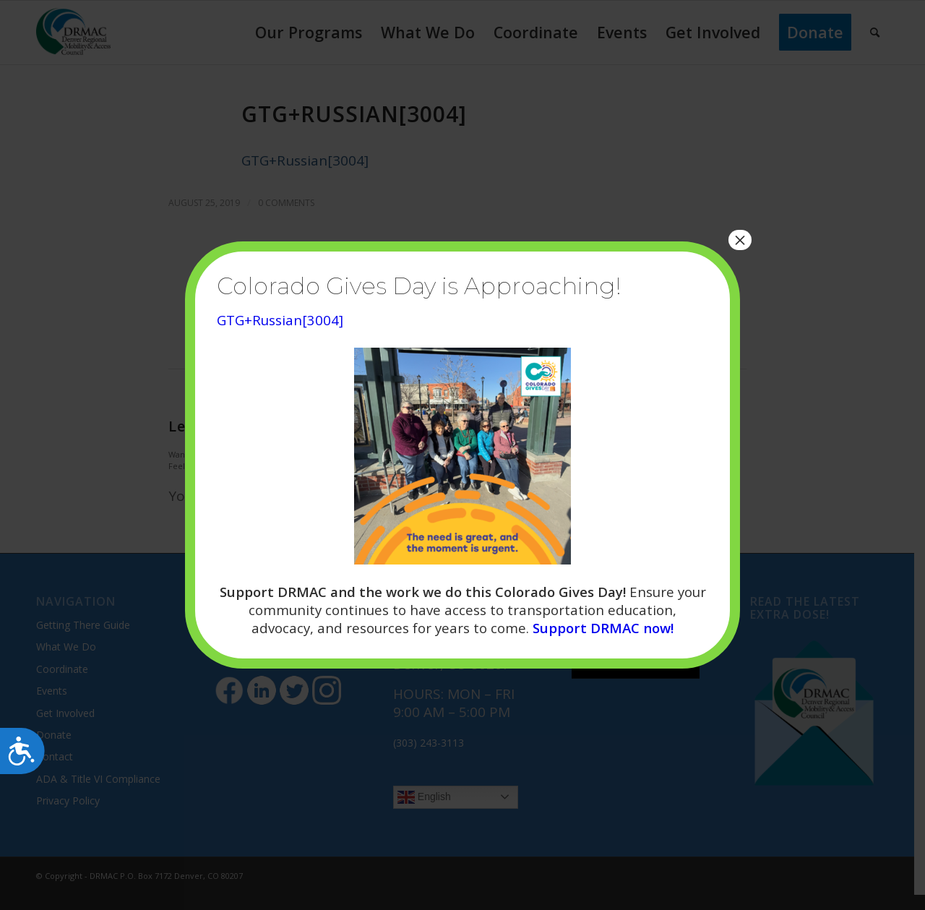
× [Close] (740, 240)
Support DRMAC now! (603, 628)
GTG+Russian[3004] (280, 320)
